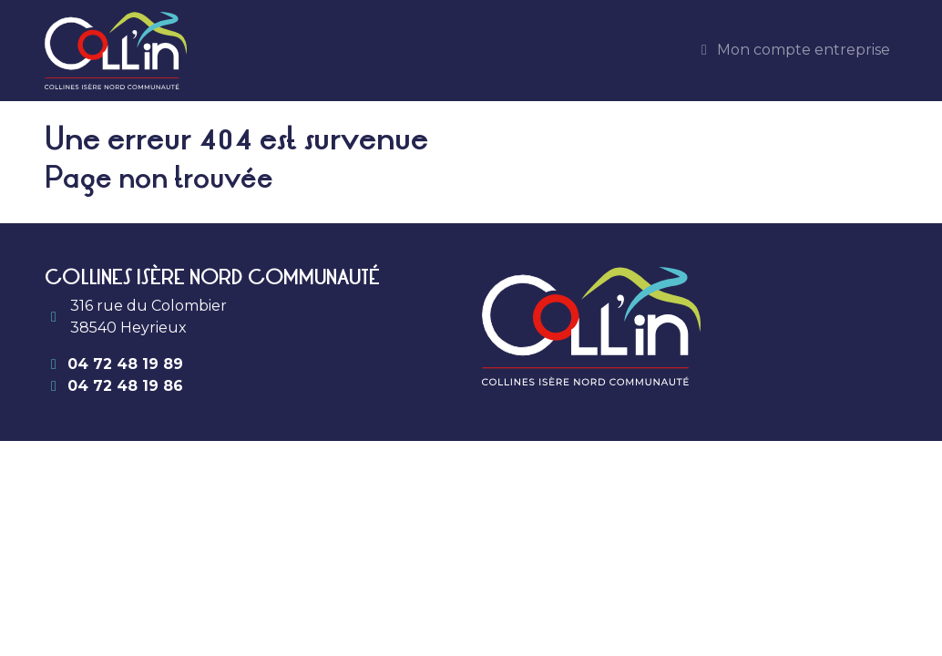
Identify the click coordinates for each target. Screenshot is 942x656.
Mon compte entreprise (792, 49)
